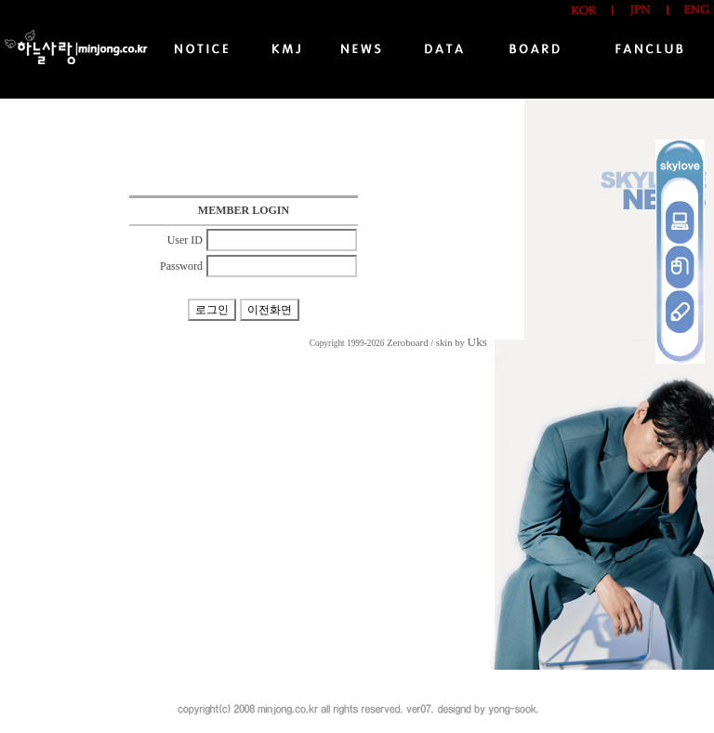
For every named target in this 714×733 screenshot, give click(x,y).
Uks (477, 342)
